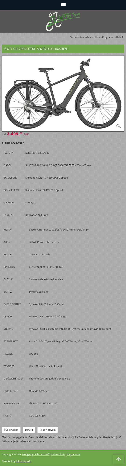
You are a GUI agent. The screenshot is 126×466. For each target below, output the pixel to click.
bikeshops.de (23, 461)
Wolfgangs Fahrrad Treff (35, 454)
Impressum (73, 454)
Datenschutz (58, 454)
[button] (118, 460)
